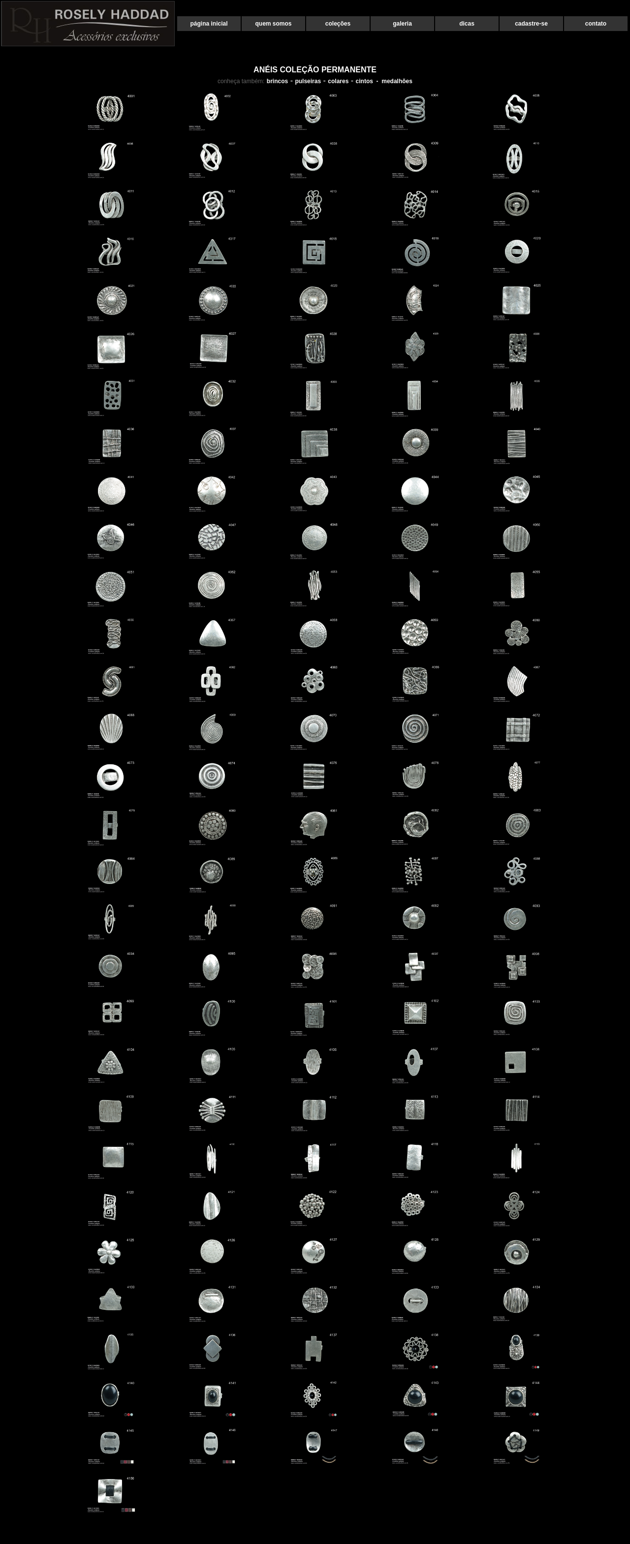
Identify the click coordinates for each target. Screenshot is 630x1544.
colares (338, 81)
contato (595, 23)
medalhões (396, 81)
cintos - (369, 81)
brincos (277, 81)
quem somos (273, 23)
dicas (466, 23)
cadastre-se (531, 23)
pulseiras (308, 81)
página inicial (208, 23)
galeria (402, 23)
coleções (337, 23)
